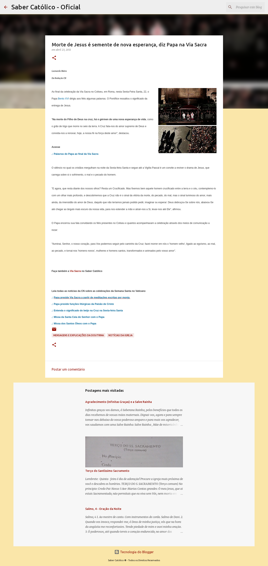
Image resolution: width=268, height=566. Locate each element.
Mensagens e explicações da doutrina (78, 335)
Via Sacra (75, 271)
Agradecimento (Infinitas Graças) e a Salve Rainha (118, 402)
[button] (54, 58)
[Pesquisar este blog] (243, 7)
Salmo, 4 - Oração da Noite (103, 508)
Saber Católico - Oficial (45, 7)
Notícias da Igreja (120, 335)
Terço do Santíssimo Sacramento (107, 470)
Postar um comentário (68, 369)
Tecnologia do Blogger (134, 552)
